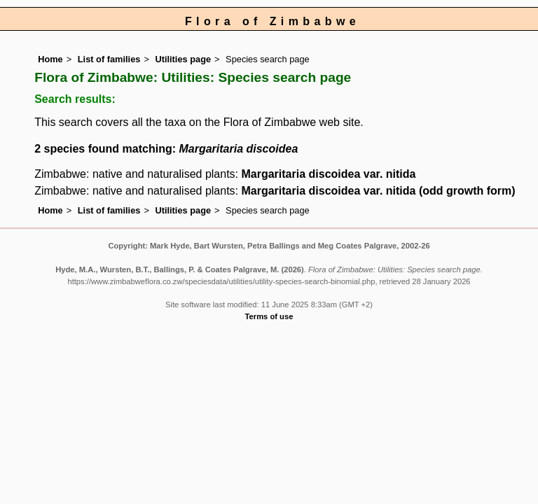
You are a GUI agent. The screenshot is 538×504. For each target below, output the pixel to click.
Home (50, 59)
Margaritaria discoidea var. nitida (328, 174)
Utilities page (183, 59)
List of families (109, 59)
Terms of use (269, 316)
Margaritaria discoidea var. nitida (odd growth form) (378, 191)
